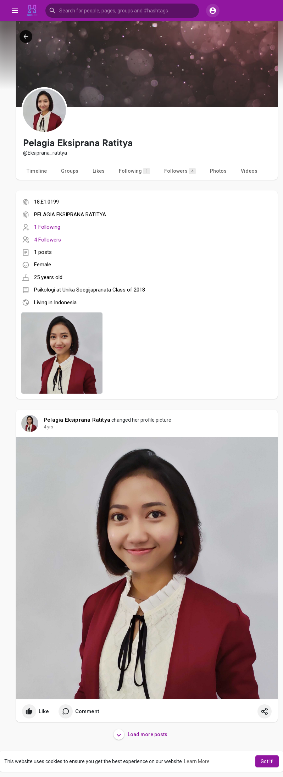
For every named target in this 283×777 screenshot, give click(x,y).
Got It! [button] (267, 761)
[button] (122, 11)
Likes (99, 171)
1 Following (47, 227)
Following (134, 171)
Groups (69, 171)
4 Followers (47, 240)
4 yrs (48, 426)
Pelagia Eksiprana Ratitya (77, 420)
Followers (180, 171)
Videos (249, 171)
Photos (218, 171)
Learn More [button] (197, 761)
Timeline (37, 171)
